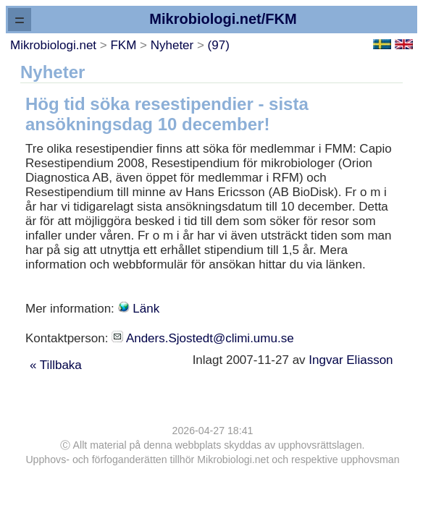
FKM (123, 45)
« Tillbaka (56, 365)
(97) (219, 45)
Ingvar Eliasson (352, 360)
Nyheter (172, 45)
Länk (146, 308)
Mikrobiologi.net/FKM (222, 19)
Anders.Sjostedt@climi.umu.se (210, 338)
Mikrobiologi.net (53, 45)
